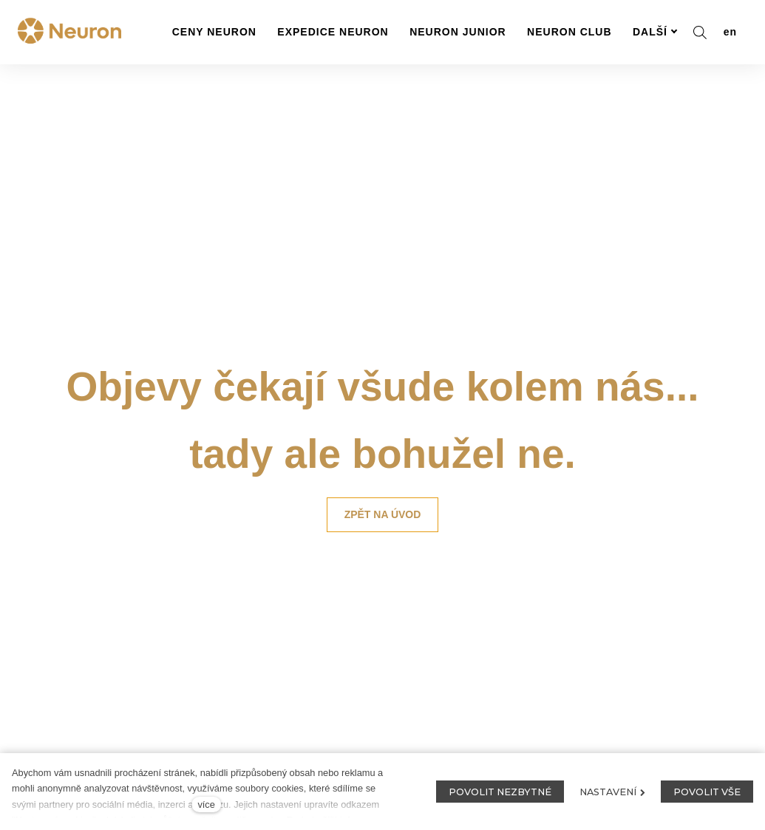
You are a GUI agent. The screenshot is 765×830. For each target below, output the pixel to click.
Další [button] (655, 32)
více (205, 804)
